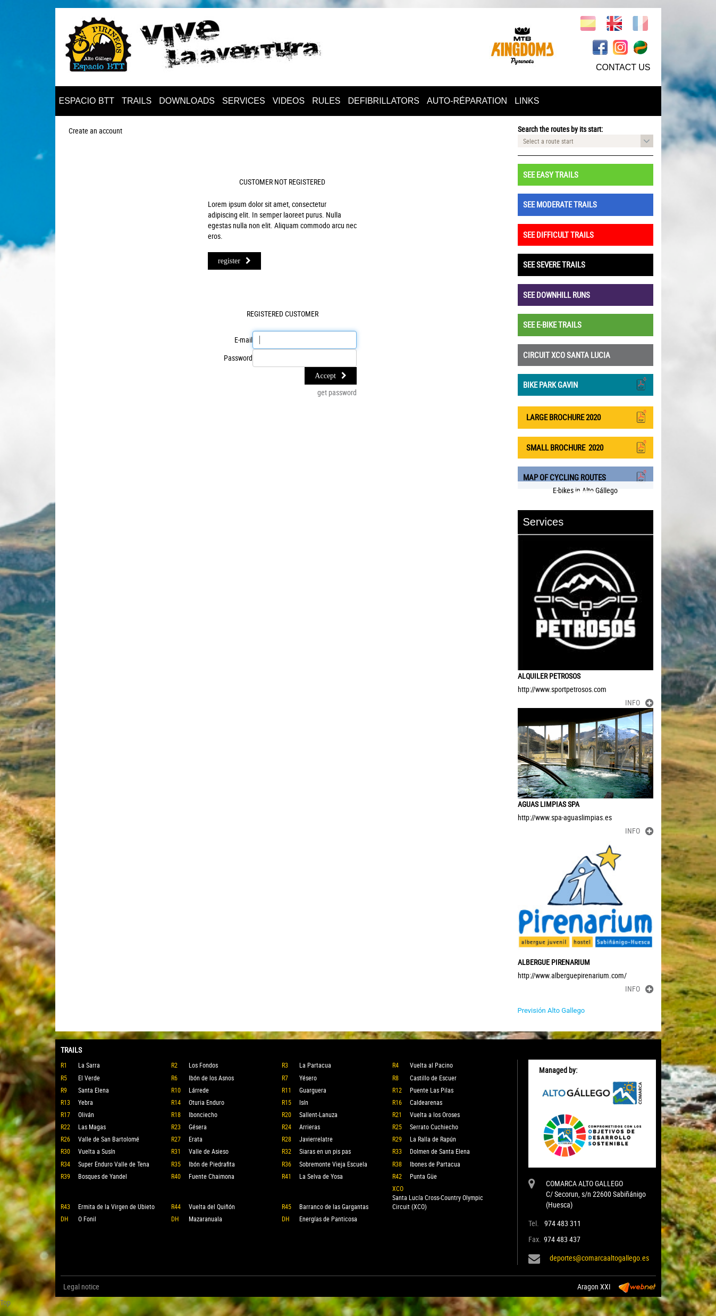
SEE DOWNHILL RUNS (556, 294)
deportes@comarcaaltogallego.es (599, 1258)
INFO (639, 702)
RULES (326, 100)
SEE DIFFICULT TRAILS (558, 234)
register (234, 261)
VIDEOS (289, 100)
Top (5, 1302)
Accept (331, 376)
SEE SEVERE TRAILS (554, 264)
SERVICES (243, 100)
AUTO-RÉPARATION (467, 100)
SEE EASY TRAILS (550, 174)
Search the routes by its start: (560, 129)
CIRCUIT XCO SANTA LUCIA (566, 354)
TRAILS (136, 100)
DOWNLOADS (187, 100)
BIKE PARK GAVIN (585, 383)
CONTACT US (623, 67)
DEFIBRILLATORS (383, 100)
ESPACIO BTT (87, 100)
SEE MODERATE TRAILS (560, 204)
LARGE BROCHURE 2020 (585, 416)
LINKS (527, 100)
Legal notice (81, 1286)
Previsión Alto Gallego (551, 1010)
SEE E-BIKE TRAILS (552, 324)
